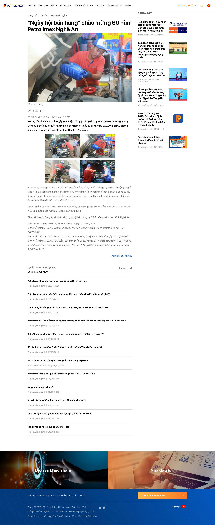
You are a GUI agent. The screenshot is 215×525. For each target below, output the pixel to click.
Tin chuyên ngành (59, 15)
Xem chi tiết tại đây (122, 255)
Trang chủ (32, 15)
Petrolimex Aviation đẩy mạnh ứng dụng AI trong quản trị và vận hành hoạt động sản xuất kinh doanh (77, 321)
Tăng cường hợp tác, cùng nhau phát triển (48, 427)
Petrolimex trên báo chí (39, 365)
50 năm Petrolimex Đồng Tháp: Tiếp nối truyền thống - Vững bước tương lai (65, 347)
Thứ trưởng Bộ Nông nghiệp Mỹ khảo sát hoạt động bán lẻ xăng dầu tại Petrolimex (68, 307)
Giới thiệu (32, 6)
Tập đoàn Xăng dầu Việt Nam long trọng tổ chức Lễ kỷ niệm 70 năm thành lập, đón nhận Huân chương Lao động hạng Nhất (151, 50)
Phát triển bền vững (82, 6)
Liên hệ (128, 6)
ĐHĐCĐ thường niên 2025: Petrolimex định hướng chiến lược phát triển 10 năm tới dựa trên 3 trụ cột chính (151, 119)
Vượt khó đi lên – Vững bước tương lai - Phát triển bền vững (57, 400)
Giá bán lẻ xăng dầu (186, 6)
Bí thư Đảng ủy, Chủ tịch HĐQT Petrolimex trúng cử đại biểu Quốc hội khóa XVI (66, 334)
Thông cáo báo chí (145, 35)
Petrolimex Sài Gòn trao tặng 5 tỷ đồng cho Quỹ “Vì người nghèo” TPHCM (151, 72)
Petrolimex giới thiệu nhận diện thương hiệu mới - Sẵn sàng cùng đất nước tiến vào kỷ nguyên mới (152, 26)
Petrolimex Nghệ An (46, 268)
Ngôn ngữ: (176, 507)
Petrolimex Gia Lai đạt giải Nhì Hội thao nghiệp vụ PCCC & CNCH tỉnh (61, 374)
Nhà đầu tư (64, 6)
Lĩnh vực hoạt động (47, 6)
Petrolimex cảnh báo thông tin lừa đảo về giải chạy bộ (150, 140)
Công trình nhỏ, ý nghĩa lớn (41, 387)
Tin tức (99, 6)
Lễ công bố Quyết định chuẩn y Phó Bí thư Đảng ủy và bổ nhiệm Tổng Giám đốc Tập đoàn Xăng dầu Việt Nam (152, 95)
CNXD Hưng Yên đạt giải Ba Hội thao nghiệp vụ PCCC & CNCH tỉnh (60, 413)
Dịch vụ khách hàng (115, 6)
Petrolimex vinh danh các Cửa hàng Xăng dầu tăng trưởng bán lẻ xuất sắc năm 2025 (69, 294)
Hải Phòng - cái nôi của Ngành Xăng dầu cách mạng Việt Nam (58, 360)
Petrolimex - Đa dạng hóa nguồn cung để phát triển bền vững (58, 281)
